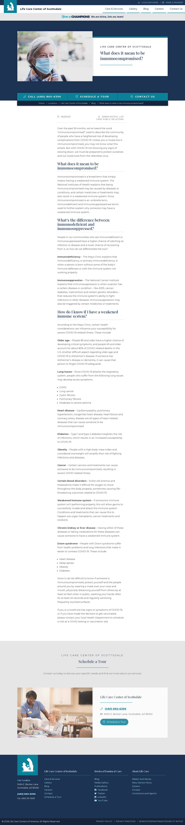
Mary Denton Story (142, 782)
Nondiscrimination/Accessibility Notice (161, 821)
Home (41, 103)
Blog (146, 8)
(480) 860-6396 (115, 715)
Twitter (99, 793)
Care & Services (114, 8)
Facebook (101, 790)
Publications (100, 786)
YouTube (101, 800)
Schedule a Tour (92, 96)
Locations (52, 103)
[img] (24, 96)
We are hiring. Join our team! (92, 17)
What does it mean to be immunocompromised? (121, 103)
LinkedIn (100, 797)
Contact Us (176, 8)
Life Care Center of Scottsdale (40, 9)
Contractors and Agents (144, 793)
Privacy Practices (126, 821)
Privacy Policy (104, 821)
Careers (159, 8)
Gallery (133, 8)
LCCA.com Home (148, 2)
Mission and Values (141, 779)
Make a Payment (172, 2)
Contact (48, 793)
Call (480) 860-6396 (42, 96)
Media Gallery (101, 782)
